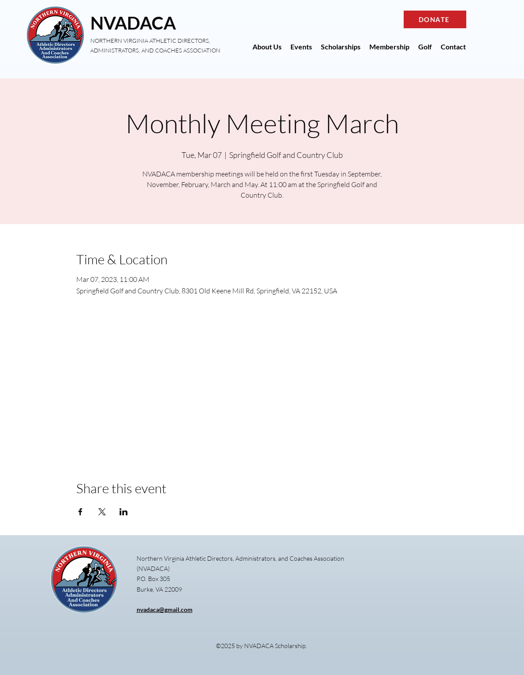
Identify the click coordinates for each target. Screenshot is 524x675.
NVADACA (133, 23)
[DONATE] (435, 19)
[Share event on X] (102, 511)
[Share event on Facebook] (80, 511)
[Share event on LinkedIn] (123, 511)
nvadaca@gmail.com (165, 609)
